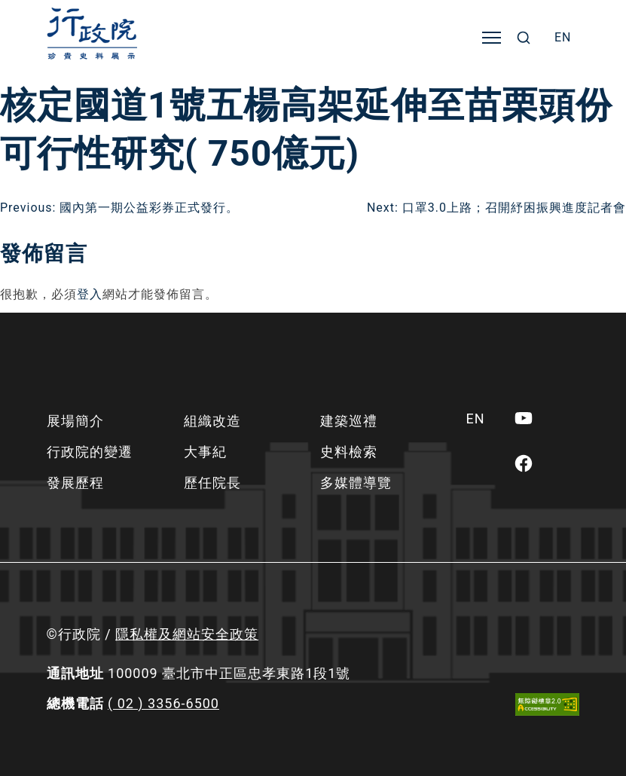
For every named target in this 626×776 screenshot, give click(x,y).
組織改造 (212, 421)
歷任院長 (212, 482)
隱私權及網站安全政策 (186, 634)
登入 (89, 294)
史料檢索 (348, 452)
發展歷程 (75, 482)
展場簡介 (75, 421)
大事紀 (205, 452)
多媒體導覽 (356, 482)
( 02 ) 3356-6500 (163, 703)
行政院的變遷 (90, 452)
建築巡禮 (348, 421)
